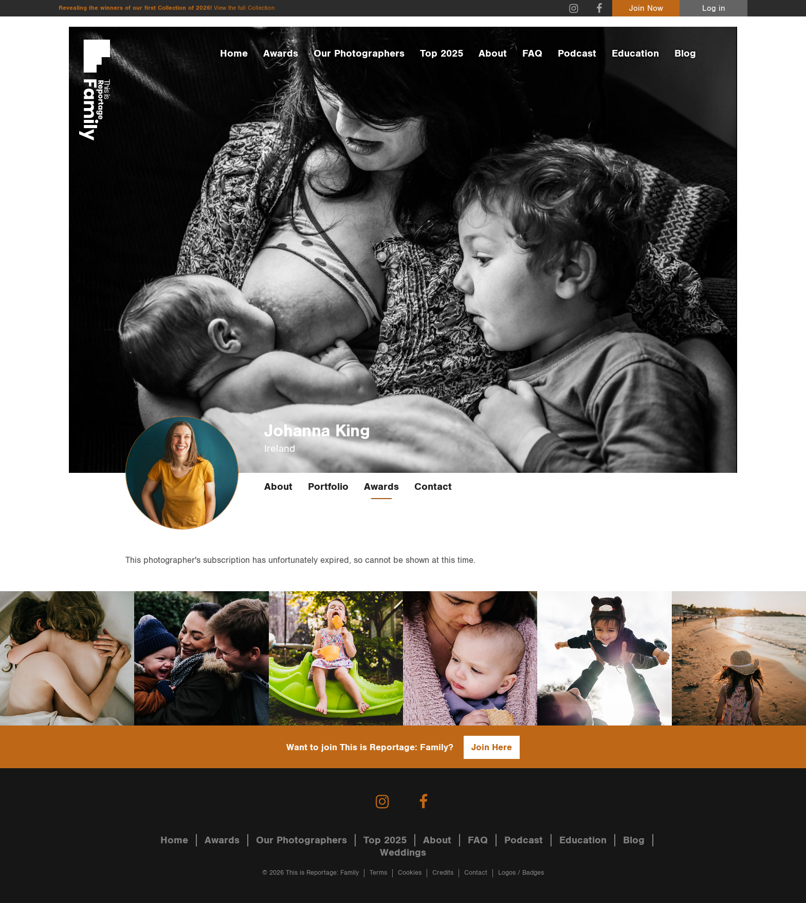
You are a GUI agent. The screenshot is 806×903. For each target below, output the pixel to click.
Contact (433, 487)
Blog (685, 53)
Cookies (410, 873)
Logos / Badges (521, 873)
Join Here (491, 747)
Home (234, 53)
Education (635, 53)
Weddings (403, 852)
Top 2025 (441, 53)
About (493, 53)
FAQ (532, 53)
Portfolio (328, 487)
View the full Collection (244, 8)
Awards (280, 53)
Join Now (646, 8)
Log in (713, 8)
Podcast (577, 53)
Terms (378, 873)
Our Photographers (359, 53)
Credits (442, 873)
